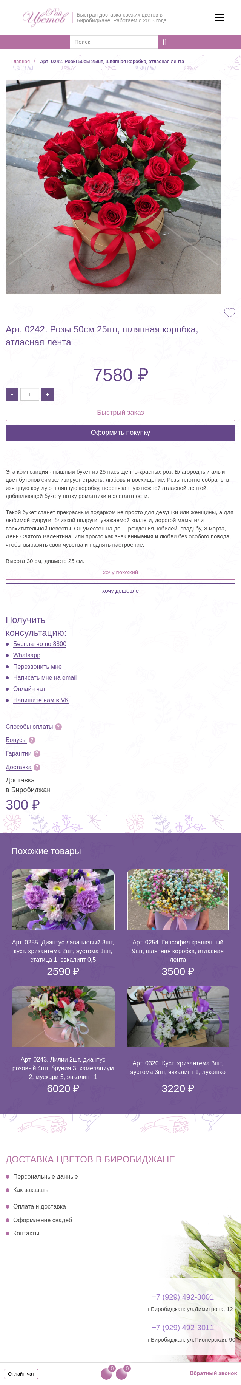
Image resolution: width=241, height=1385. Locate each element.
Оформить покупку (120, 432)
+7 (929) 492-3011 (183, 1327)
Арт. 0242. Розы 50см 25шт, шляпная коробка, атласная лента (112, 61)
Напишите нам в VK (41, 700)
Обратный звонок (213, 1373)
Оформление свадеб (42, 1220)
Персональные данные (45, 1176)
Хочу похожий (120, 572)
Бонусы (16, 740)
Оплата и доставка (39, 1206)
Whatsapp (26, 655)
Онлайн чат (29, 689)
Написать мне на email (45, 677)
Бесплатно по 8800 (39, 644)
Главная (20, 61)
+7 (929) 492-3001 (183, 1297)
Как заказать (31, 1190)
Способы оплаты (29, 726)
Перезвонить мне (37, 666)
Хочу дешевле (120, 590)
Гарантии (19, 753)
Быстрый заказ (120, 412)
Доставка (19, 767)
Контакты (26, 1233)
